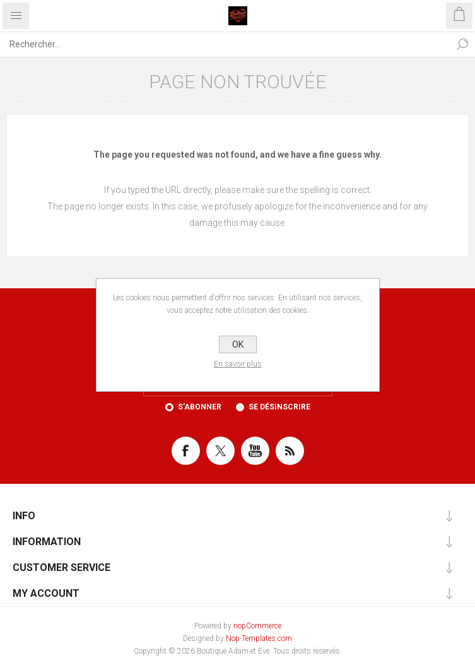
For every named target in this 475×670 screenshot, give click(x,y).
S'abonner (199, 407)
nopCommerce (257, 625)
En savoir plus (238, 364)
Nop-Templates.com (259, 638)
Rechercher (462, 44)
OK (237, 344)
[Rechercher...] (225, 44)
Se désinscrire (279, 407)
